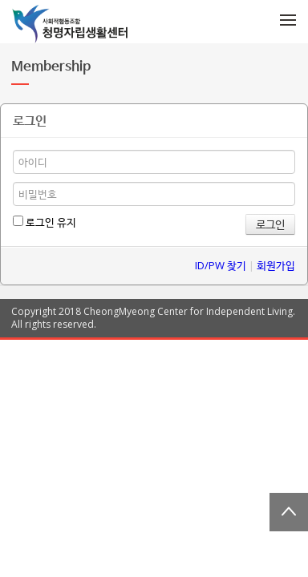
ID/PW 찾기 (220, 265)
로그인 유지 (44, 222)
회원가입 (276, 265)
